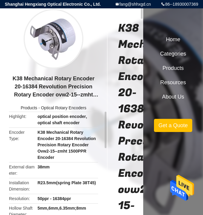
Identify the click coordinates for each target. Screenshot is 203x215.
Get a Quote (173, 125)
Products (29, 107)
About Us (173, 97)
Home (173, 39)
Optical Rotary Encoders (63, 107)
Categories (173, 54)
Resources (173, 82)
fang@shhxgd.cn (135, 4)
